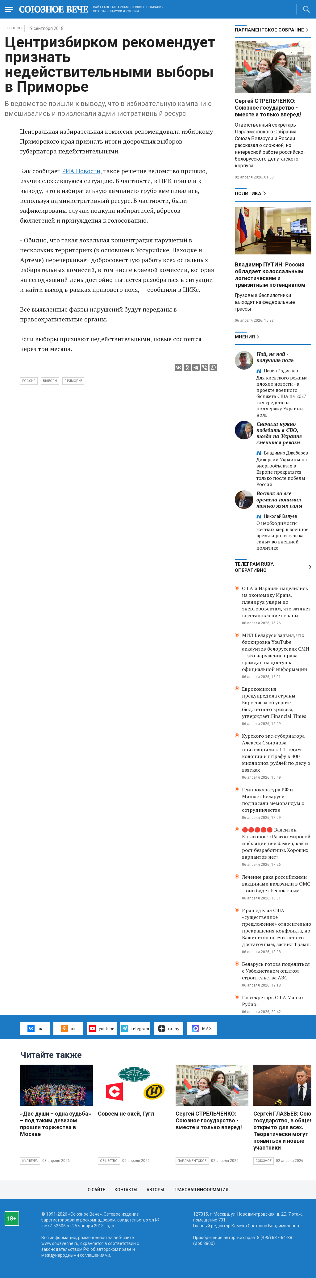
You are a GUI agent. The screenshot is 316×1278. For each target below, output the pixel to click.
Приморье (73, 381)
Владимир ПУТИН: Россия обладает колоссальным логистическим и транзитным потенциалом (270, 274)
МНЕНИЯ (245, 337)
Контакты (125, 1189)
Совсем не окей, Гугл (126, 1113)
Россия (28, 381)
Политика (248, 193)
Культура (30, 1161)
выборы (50, 381)
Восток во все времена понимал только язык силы (279, 499)
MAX (202, 1028)
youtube (101, 1028)
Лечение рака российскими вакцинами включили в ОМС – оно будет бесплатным (276, 884)
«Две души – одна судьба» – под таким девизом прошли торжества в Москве (55, 1123)
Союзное (264, 1161)
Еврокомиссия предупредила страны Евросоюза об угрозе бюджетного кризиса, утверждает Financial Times (274, 702)
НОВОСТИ (15, 28)
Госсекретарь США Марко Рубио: (272, 1001)
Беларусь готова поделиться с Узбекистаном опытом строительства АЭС (276, 971)
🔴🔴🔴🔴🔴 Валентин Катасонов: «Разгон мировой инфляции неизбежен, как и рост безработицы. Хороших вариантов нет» (276, 843)
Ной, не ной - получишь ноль (274, 357)
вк (34, 1028)
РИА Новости (81, 171)
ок (68, 1028)
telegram (135, 1028)
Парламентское (192, 1161)
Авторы (155, 1189)
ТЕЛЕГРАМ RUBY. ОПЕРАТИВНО (254, 567)
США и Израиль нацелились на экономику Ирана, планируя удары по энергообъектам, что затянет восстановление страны (276, 602)
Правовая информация (200, 1189)
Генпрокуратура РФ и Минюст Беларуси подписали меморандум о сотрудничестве (273, 799)
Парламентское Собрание (269, 30)
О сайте (96, 1189)
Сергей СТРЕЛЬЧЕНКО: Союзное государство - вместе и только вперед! (268, 108)
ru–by (168, 1028)
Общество (109, 1161)
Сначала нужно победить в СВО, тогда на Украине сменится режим (279, 433)
